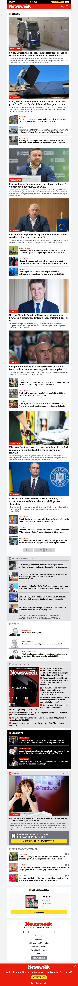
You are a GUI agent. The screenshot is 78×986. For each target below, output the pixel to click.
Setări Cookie (39, 958)
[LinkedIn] (49, 931)
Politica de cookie (39, 947)
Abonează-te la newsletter (39, 841)
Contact (39, 954)
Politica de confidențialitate (39, 943)
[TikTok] (44, 931)
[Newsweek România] (34, 6)
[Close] (75, 966)
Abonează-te (57, 2)
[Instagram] (39, 931)
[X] (29, 931)
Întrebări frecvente (39, 950)
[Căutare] (62, 6)
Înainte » (49, 550)
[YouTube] (34, 931)
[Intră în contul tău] (67, 2)
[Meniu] (67, 6)
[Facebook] (24, 931)
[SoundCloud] (54, 931)
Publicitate (39, 939)
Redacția (39, 936)
